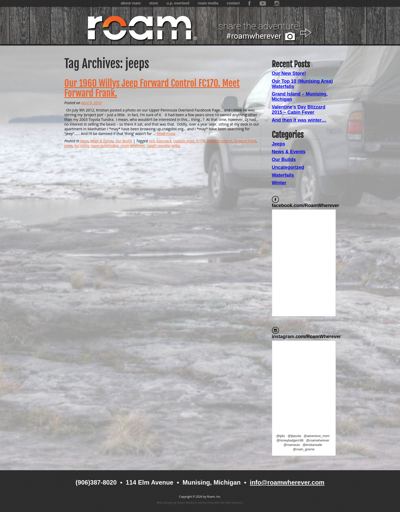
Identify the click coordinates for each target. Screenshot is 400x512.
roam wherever (133, 145)
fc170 (200, 140)
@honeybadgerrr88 (289, 440)
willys (175, 145)
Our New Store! (289, 73)
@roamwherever (317, 440)
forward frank (245, 140)
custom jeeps (183, 140)
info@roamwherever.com (287, 482)
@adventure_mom (317, 436)
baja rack (163, 140)
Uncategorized (288, 167)
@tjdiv (280, 436)
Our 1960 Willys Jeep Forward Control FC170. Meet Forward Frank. (152, 88)
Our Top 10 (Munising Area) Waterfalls (302, 84)
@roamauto (292, 445)
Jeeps (84, 140)
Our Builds (123, 140)
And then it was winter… (299, 120)
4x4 (151, 140)
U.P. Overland (177, 3)
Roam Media (208, 3)
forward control (219, 140)
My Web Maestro (232, 502)
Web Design (165, 502)
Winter (279, 182)
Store (153, 3)
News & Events (102, 140)
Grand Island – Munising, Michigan (300, 96)
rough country (158, 145)
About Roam (131, 3)
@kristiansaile (312, 445)
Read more (166, 133)
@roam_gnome (304, 449)
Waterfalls (283, 175)
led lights (81, 145)
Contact (233, 3)
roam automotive (105, 145)
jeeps (68, 145)
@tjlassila (294, 436)
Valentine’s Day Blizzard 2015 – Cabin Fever (298, 109)
